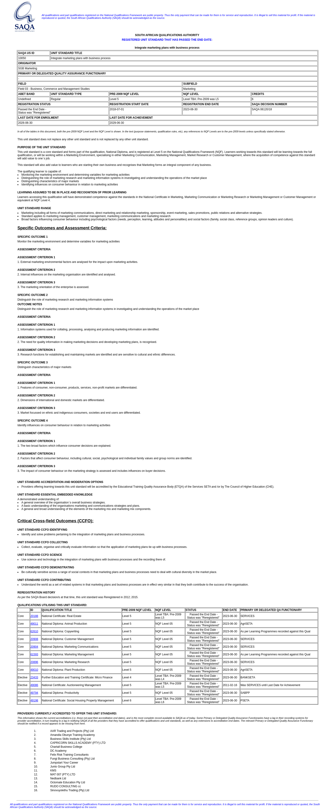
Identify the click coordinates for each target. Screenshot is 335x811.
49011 (34, 623)
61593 (34, 654)
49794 (34, 692)
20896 (34, 662)
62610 (34, 631)
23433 (34, 677)
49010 (34, 669)
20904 (34, 646)
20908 (34, 639)
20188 (34, 616)
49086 (34, 685)
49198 (34, 700)
